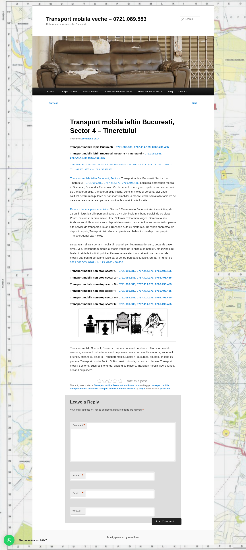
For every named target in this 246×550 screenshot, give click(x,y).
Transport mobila (68, 91)
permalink (165, 388)
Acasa (50, 91)
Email (78, 493)
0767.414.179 (142, 146)
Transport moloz (91, 91)
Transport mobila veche (150, 91)
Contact (183, 91)
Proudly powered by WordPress (123, 537)
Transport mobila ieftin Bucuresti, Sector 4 (95, 178)
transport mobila (160, 385)
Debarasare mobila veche (118, 91)
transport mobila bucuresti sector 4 (117, 388)
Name (78, 475)
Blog (170, 91)
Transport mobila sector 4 (126, 385)
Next (196, 103)
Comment (79, 425)
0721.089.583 (124, 146)
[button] (9, 540)
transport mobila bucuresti (84, 388)
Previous (52, 103)
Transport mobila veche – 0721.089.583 (96, 19)
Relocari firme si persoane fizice (89, 209)
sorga (142, 388)
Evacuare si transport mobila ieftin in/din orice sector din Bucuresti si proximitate (121, 165)
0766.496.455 (160, 146)
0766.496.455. (115, 262)
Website (77, 511)
